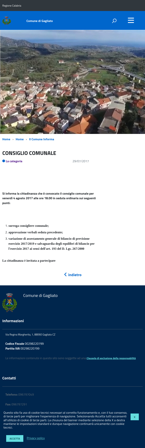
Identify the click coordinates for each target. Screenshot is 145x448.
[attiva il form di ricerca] (114, 21)
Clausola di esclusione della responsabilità (111, 358)
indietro (72, 275)
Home (6, 139)
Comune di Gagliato (39, 20)
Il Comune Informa (41, 139)
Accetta (15, 438)
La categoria (14, 161)
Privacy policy (36, 438)
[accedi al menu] (131, 20)
